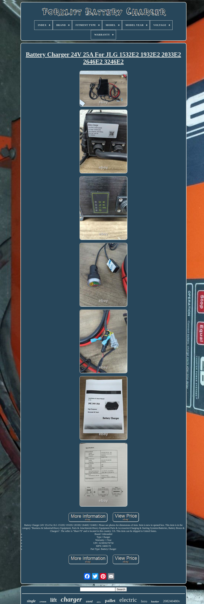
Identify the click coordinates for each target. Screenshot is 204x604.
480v (99, 602)
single (31, 601)
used (89, 601)
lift (53, 600)
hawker (155, 601)
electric (128, 599)
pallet (110, 600)
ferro (144, 601)
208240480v (171, 601)
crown (43, 601)
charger (71, 599)
